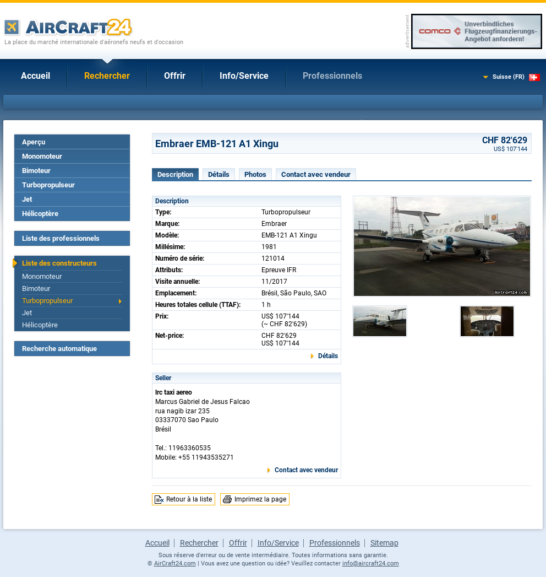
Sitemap (384, 542)
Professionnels (332, 76)
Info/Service (244, 76)
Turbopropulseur (48, 185)
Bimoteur (36, 170)
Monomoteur (42, 156)
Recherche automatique (59, 348)
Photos (255, 174)
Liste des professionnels (61, 238)
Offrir (174, 76)
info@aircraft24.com (370, 563)
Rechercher (107, 76)
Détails (219, 174)
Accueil (35, 76)
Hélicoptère (40, 213)
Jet (27, 199)
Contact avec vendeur (316, 174)
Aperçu (33, 142)
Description (175, 174)
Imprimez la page (260, 499)
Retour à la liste (189, 499)
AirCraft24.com (175, 563)
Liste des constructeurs (59, 263)
